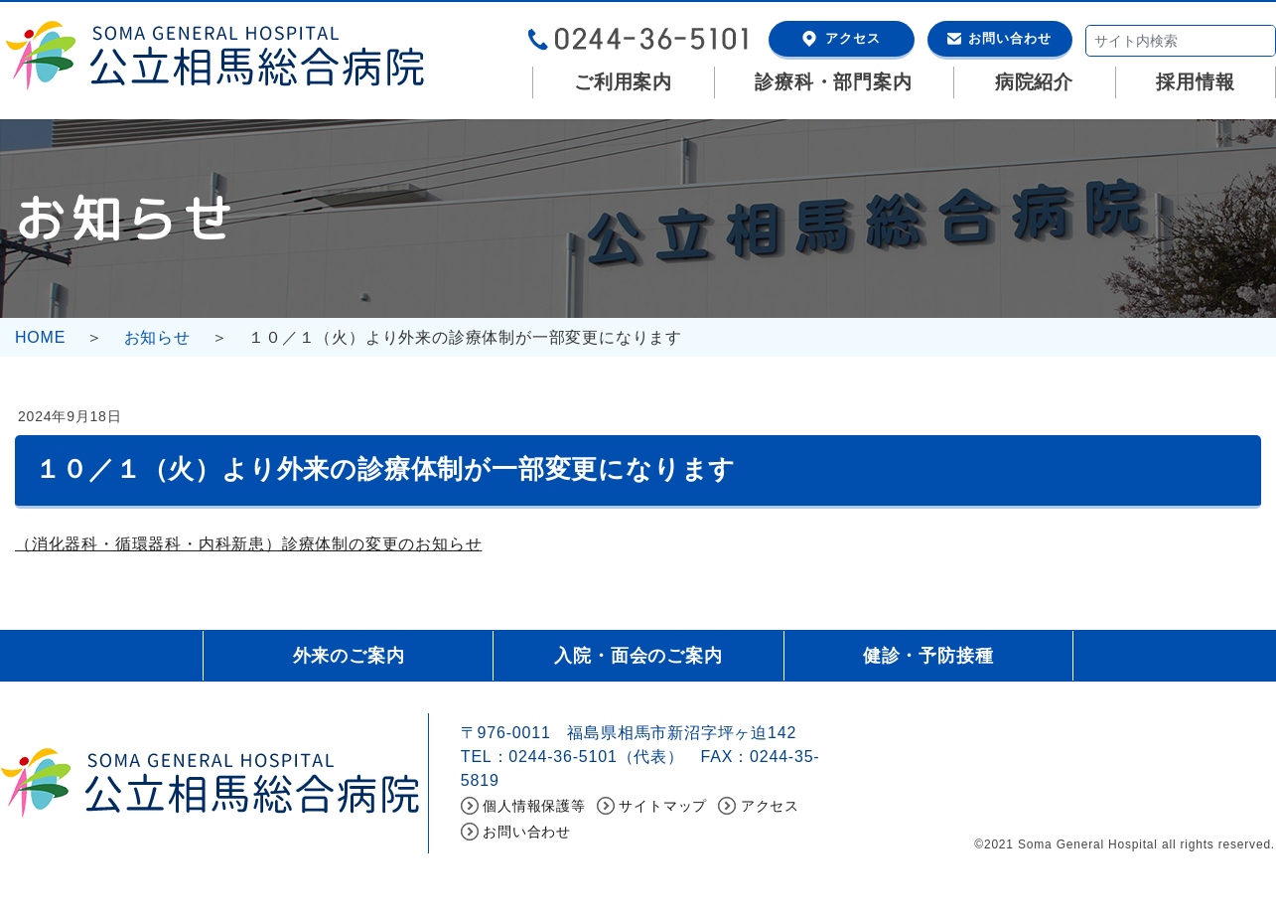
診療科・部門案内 (833, 82)
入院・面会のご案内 (638, 656)
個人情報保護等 (534, 806)
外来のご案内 (349, 656)
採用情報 (1195, 82)
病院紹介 (1034, 82)
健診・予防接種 (928, 656)
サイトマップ (663, 806)
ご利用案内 (623, 82)
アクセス (853, 38)
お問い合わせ (1010, 38)
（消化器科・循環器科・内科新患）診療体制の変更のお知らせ (248, 543)
